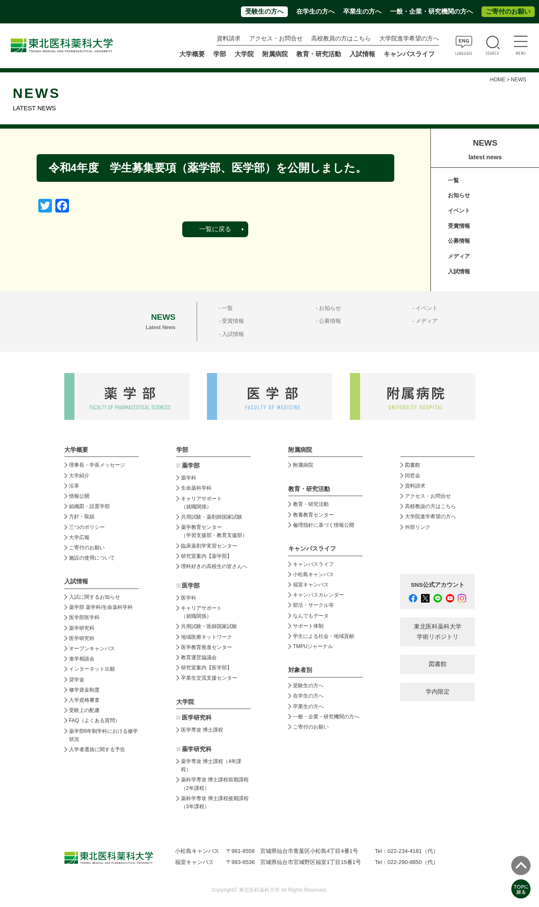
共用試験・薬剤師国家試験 (211, 517)
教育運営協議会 (199, 657)
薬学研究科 (82, 628)
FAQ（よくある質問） (94, 720)
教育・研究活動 (311, 504)
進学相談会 (82, 659)
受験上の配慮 (84, 710)
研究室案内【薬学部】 (206, 556)
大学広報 (79, 537)
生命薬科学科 (196, 488)
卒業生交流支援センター (209, 678)
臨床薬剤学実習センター (209, 546)
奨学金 (76, 680)
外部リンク (417, 527)
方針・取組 (82, 517)
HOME (497, 80)
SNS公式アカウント (437, 585)
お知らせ (459, 195)
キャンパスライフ (313, 564)
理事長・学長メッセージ (97, 465)
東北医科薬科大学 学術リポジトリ (438, 631)
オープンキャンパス (92, 649)
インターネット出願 (92, 669)
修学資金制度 (84, 690)
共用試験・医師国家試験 (209, 626)
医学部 (191, 586)
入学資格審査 (84, 700)
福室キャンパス (311, 585)
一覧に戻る (215, 229)
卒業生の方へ (362, 11)
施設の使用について (92, 558)
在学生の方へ (315, 11)
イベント (459, 210)
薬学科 (188, 478)
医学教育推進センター (206, 647)
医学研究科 (82, 638)
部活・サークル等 (313, 605)
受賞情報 (459, 226)
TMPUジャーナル (313, 646)
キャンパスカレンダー (318, 595)
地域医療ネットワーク (206, 637)
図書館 (412, 465)
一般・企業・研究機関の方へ (431, 11)
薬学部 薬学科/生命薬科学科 (101, 607)
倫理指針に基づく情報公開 (323, 525)
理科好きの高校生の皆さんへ (214, 566)
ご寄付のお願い (508, 11)
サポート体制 (308, 626)
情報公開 (79, 496)
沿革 (74, 486)
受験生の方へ (264, 11)
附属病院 (275, 54)
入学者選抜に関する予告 (97, 749)
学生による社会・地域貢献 (323, 636)
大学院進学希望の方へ (409, 38)
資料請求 (229, 38)
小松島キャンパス (313, 574)
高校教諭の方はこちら (430, 506)
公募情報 (459, 241)
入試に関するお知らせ (94, 597)
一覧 (453, 180)
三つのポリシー (87, 527)
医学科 (188, 598)
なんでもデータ (311, 616)
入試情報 (459, 271)
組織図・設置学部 (89, 506)
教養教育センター (313, 515)
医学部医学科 (84, 617)
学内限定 (438, 692)
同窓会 (412, 476)
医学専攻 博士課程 (202, 730)
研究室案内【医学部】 (206, 668)
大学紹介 (79, 476)
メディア (459, 256)
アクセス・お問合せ (276, 38)
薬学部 (191, 465)
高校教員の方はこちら (341, 38)
